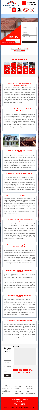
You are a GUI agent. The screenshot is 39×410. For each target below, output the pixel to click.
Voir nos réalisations (8, 42)
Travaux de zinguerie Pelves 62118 (31, 385)
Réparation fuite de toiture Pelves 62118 (31, 394)
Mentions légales (29, 407)
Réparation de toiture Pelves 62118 (19, 394)
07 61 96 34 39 (31, 4)
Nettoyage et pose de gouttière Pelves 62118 (7, 391)
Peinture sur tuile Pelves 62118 (18, 385)
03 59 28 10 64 (31, 2)
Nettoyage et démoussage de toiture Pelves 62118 (7, 386)
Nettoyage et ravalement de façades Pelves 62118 (19, 390)
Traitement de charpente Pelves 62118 (30, 390)
